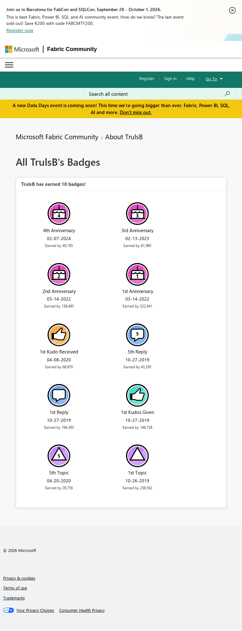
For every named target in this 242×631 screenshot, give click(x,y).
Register (146, 78)
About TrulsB (124, 136)
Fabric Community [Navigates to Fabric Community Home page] (72, 49)
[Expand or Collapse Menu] (9, 65)
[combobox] (160, 94)
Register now (19, 30)
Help (190, 78)
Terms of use (15, 587)
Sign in (170, 78)
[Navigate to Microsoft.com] (22, 49)
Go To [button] (211, 78)
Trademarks (14, 597)
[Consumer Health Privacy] (82, 610)
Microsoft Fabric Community (57, 136)
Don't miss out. (136, 112)
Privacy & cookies (19, 578)
